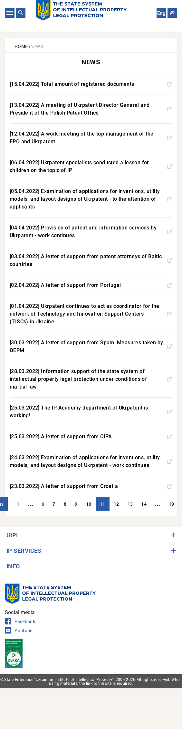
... (30, 504)
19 (171, 504)
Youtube (19, 630)
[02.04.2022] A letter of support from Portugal (91, 285)
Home (21, 46)
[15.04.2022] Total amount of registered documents (91, 84)
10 (88, 504)
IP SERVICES (23, 550)
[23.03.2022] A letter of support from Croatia (91, 486)
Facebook (20, 621)
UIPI (12, 535)
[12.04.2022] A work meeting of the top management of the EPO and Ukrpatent (91, 138)
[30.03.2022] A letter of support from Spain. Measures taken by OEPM (91, 346)
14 (144, 504)
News (36, 46)
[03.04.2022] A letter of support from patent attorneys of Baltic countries (91, 260)
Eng (161, 13)
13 (130, 504)
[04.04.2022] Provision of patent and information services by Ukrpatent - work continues (91, 231)
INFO (13, 566)
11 (102, 504)
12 (116, 504)
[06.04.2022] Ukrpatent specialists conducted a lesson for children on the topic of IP (91, 166)
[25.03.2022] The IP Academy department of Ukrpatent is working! (91, 412)
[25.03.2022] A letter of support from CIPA (91, 436)
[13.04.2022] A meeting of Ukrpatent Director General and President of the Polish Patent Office (91, 109)
